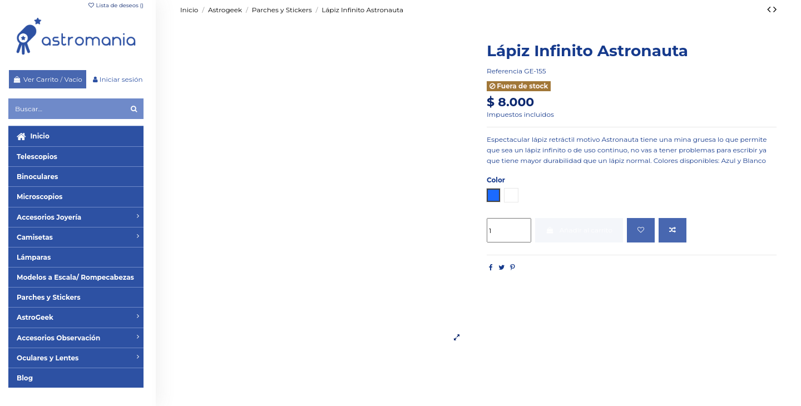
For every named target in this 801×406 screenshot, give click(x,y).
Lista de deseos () (115, 5)
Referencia (504, 71)
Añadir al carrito (579, 230)
